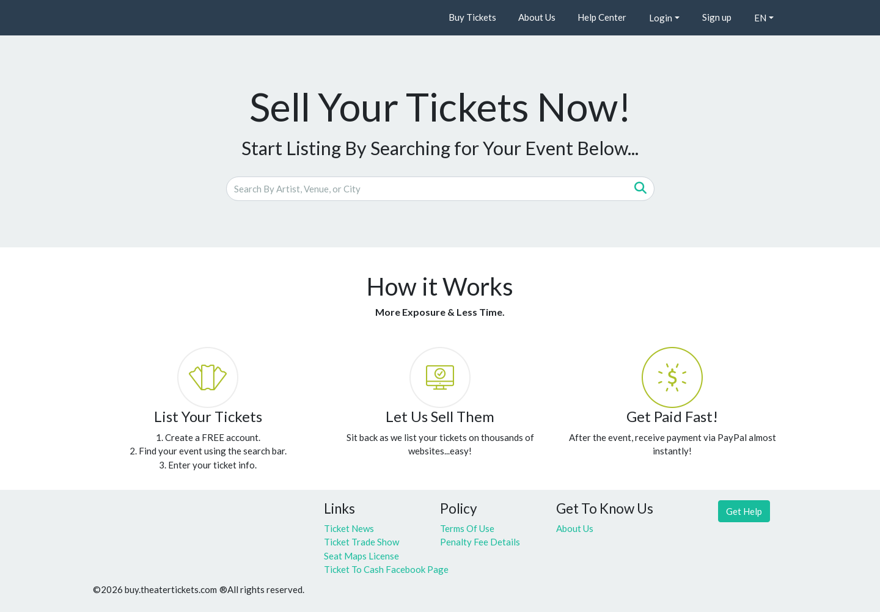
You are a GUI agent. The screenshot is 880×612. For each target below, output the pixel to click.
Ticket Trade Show (361, 541)
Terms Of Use (467, 528)
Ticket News (349, 528)
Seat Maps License (361, 555)
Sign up (717, 17)
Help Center (602, 17)
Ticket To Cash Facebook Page (373, 569)
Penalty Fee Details (480, 541)
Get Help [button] (744, 511)
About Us (537, 17)
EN (760, 17)
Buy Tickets (472, 17)
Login (660, 17)
